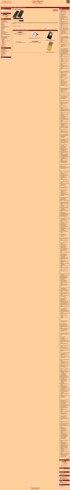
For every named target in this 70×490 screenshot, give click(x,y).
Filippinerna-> (3, 27)
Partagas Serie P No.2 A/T (64, 257)
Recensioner (61, 480)
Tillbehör (15, 7)
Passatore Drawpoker (64, 379)
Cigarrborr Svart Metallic (64, 127)
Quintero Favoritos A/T (64, 325)
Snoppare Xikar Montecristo (65, 88)
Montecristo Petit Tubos (64, 376)
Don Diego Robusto (63, 209)
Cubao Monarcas (63, 212)
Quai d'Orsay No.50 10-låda (65, 401)
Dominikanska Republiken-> (5, 26)
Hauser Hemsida (62, 473)
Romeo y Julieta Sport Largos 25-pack (35, 42)
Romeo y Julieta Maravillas (65, 71)
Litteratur (2, 45)
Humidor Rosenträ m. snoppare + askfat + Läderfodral (64, 381)
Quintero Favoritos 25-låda (64, 328)
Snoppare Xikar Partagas (64, 135)
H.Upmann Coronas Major (64, 85)
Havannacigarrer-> (4, 20)
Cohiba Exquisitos (63, 428)
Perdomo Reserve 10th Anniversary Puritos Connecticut (64, 191)
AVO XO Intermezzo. (64, 13)
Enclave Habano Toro (64, 424)
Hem (2, 7)
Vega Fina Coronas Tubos (64, 17)
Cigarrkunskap (3, 50)
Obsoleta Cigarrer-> (4, 46)
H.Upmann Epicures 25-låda (65, 340)
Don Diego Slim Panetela (64, 240)
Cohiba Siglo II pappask (64, 179)
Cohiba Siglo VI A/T (63, 199)
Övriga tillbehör (4, 44)
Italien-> (2, 30)
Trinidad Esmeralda (63, 406)
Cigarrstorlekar (3, 49)
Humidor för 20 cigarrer (64, 289)
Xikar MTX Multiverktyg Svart (65, 453)
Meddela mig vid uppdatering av (65, 478)
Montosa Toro (63, 18)
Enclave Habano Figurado (64, 118)
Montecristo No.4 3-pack (64, 65)
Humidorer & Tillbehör (9, 7)
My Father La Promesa (64, 276)
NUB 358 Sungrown (63, 166)
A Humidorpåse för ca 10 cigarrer (50, 40)
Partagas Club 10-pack (64, 215)
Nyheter (2, 13)
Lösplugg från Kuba (4, 21)
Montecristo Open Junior (64, 445)
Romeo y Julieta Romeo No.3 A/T (20, 42)
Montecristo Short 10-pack (50, 52)
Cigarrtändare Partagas (64, 102)
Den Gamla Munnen (4, 37)
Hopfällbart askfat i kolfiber (65, 23)
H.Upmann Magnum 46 (64, 49)
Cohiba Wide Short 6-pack (64, 213)
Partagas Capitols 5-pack (64, 36)
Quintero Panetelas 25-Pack (65, 48)
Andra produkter (62, 474)
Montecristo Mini (63, 234)
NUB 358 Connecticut (64, 160)
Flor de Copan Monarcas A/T (65, 423)
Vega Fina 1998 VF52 (64, 216)
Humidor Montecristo (64, 375)
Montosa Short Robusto (64, 395)
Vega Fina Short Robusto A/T (65, 37)
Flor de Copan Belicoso (64, 417)
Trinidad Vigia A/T (63, 260)
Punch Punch (63, 396)
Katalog (4, 7)
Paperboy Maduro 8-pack (64, 89)
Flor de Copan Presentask (64, 134)
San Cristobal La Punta (64, 292)
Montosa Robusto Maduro (64, 51)
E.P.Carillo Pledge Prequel (64, 275)
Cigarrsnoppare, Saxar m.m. (21, 7)
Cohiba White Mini (63, 456)
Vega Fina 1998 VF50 (64, 329)
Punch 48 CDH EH (63, 438)
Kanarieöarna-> (3, 31)
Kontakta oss (3, 55)
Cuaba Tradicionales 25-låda (65, 202)
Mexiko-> (2, 29)
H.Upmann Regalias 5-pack (65, 405)
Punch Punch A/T (63, 442)
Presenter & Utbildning (4, 32)
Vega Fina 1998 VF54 (64, 53)
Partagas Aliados (63, 98)
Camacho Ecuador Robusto (65, 310)
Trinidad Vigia (63, 22)
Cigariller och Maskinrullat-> (5, 36)
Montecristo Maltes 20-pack (65, 390)
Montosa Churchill (63, 323)
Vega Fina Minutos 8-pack (64, 404)
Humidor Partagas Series (64, 343)
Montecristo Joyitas (63, 148)
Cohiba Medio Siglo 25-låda (65, 50)
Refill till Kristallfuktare (64, 277)
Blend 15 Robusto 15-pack (64, 214)
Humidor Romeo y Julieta (64, 97)
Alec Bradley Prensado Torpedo (6, 15)
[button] (58, 5)
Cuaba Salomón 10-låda (64, 52)
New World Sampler (63, 347)
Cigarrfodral (3, 42)
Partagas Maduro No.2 (64, 385)
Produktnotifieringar (62, 475)
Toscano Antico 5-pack (64, 223)
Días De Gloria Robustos (64, 21)
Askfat (3, 43)
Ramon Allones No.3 (64, 230)
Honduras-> (3, 28)
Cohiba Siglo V (63, 427)
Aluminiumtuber (3, 33)
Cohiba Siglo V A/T (63, 185)
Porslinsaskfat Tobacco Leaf (65, 370)
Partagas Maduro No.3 (64, 16)
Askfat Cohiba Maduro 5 (64, 151)
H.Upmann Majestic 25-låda (65, 306)
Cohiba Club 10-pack (64, 105)
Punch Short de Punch (64, 324)
